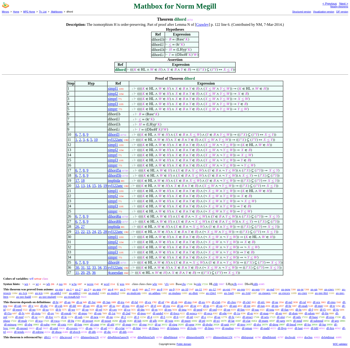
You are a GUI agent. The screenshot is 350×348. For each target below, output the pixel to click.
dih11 (47, 337)
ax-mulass (174, 293)
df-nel (288, 302)
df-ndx (297, 317)
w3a (74, 284)
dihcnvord (66, 337)
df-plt (122, 320)
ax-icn (39, 293)
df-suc (255, 309)
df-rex (316, 302)
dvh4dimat (327, 337)
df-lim (241, 309)
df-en (278, 313)
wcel (106, 284)
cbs (184, 284)
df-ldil (314, 328)
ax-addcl (56, 293)
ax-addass (154, 293)
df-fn (298, 309)
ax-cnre (302, 293)
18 (83, 180)
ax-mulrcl (113, 293)
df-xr (34, 317)
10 (96, 140)
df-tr (332, 306)
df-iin (275, 306)
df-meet (186, 320)
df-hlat (137, 328)
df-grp (335, 320)
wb (48, 284)
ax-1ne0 (229, 293)
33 (94, 267)
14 (88, 186)
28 (105, 232)
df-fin (325, 313)
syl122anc (115, 140)
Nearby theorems (339, 6)
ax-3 (86, 289)
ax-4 (110, 289)
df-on (227, 309)
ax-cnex (329, 289)
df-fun (285, 309)
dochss (308, 337)
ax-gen (97, 289)
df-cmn (94, 324)
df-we (71, 309)
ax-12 (212, 289)
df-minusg (10, 324)
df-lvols (191, 328)
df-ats (89, 328)
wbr (154, 284)
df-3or (92, 302)
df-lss (307, 324)
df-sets (265, 317)
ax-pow (285, 289)
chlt (215, 284)
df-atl (104, 328)
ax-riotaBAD (72, 296)
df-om (97, 313)
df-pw (166, 306)
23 (88, 232)
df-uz (217, 317)
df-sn (180, 306)
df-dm (141, 309)
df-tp (206, 306)
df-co (127, 309)
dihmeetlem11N (222, 337)
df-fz (231, 317)
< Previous (329, 3)
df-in (99, 306)
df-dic (107, 332)
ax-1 (69, 289)
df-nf (161, 302)
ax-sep (256, 289)
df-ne (275, 302)
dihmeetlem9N (195, 337)
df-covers (71, 328)
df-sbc (44, 306)
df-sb (174, 302)
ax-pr (300, 289)
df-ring (173, 324)
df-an (67, 302)
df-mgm (263, 320)
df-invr (241, 324)
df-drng (273, 324)
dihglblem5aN (146, 337)
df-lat (231, 320)
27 (83, 227)
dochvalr (290, 337)
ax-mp (59, 289)
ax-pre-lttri (321, 293)
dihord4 (113, 262)
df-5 (162, 317)
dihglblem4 (170, 337)
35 (105, 267)
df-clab (216, 302)
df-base (313, 317)
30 (77, 267)
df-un (86, 306)
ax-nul (270, 289)
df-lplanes (173, 328)
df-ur (158, 324)
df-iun (261, 306)
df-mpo (82, 313)
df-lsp (322, 324)
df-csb (59, 306)
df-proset (87, 320)
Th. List (43, 11)
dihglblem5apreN (118, 337)
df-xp (85, 309)
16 (99, 186)
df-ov (50, 313)
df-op (219, 306)
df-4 (149, 317)
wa (61, 284)
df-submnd (316, 320)
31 (83, 267)
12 (77, 186)
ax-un (313, 289)
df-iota (270, 309)
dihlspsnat (247, 337)
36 (94, 273)
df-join (169, 320)
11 (77, 273)
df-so (46, 309)
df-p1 (216, 320)
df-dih (123, 332)
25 (99, 232)
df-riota (35, 313)
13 (83, 186)
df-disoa (57, 332)
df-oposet (22, 328)
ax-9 (172, 289)
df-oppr (189, 324)
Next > (343, 3)
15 (94, 186)
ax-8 (159, 289)
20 (83, 273)
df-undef (158, 313)
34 (99, 267)
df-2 (123, 317)
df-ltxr (49, 317)
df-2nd (126, 313)
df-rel (99, 309)
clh (235, 284)
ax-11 (198, 289)
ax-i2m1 (211, 293)
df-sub (78, 317)
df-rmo (331, 302)
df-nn (109, 317)
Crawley (202, 25)
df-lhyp (282, 328)
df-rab (17, 306)
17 (77, 180)
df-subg (45, 324)
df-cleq (231, 302)
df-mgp (126, 324)
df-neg (94, 317)
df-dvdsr (207, 324)
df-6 (175, 317)
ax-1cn (23, 293)
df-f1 (323, 309)
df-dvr (257, 324)
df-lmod (291, 324)
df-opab (302, 306)
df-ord (213, 309)
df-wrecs (191, 313)
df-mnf (19, 317)
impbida (114, 180)
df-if (153, 306)
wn (26, 284)
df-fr (58, 309)
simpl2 (113, 94)
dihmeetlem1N (90, 337)
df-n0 (189, 317)
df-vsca (55, 320)
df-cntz (62, 324)
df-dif (72, 306)
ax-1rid (246, 293)
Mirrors (5, 11)
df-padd (264, 328)
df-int (247, 306)
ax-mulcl (93, 293)
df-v (30, 306)
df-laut (299, 328)
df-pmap (247, 328)
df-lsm (78, 324)
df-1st (111, 313)
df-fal (134, 302)
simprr (113, 109)
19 (105, 186)
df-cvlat (120, 328)
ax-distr (193, 293)
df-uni (233, 306)
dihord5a (114, 170)
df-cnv (113, 309)
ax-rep (241, 289)
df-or (79, 302)
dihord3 (113, 134)
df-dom (293, 313)
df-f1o (8, 313)
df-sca (39, 320)
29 (88, 273)
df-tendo (19, 332)
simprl (112, 99)
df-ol (39, 328)
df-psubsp (228, 328)
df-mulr (22, 320)
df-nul (140, 306)
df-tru (120, 302)
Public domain (184, 344)
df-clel (247, 302)
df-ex (148, 302)
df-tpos (141, 313)
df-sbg (28, 324)
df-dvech (75, 332)
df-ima (182, 309)
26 (77, 227)
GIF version (342, 11)
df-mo (188, 302)
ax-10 (185, 289)
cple (198, 284)
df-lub (138, 320)
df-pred (197, 309)
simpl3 (113, 104)
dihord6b (114, 221)
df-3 (136, 317)
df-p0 (202, 320)
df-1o (237, 313)
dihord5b (114, 175)
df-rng (143, 324)
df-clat (247, 320)
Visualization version (323, 11)
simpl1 (113, 88)
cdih (255, 284)
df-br (288, 306)
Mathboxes (56, 11)
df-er (250, 313)
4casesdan (115, 273)
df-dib (92, 332)
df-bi (55, 302)
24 (94, 232)
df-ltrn (330, 328)
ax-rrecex (284, 293)
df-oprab (66, 313)
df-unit (225, 324)
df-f (310, 309)
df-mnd (297, 320)
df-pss (125, 306)
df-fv (22, 313)
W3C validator (340, 344)
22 (83, 232)
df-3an (106, 302)
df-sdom (310, 313)
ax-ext (226, 289)
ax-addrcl (74, 293)
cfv (167, 284)
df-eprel (17, 309)
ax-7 (147, 289)
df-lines (209, 328)
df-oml (54, 328)
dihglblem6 (269, 337)
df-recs (208, 313)
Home (16, 11)
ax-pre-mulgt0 (47, 296)
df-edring (37, 332)
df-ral (302, 302)
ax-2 (77, 289)
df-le (64, 317)
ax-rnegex (264, 293)
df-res (168, 309)
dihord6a (114, 216)
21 (77, 232)
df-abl (110, 324)
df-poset (106, 320)
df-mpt (318, 306)
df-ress (330, 317)
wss (122, 284)
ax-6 (135, 289)
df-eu (201, 302)
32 (88, 267)
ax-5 (122, 289)
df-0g (71, 320)
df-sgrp (280, 320)
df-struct (247, 317)
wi (37, 284)
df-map (264, 313)
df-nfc (261, 302)
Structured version (301, 11)
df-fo (336, 309)
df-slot (281, 317)
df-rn (155, 309)
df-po (32, 309)
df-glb (153, 320)
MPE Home (29, 11)
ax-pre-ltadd (23, 296)
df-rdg (223, 313)
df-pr (193, 306)
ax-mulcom (134, 293)
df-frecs (174, 313)
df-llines (154, 328)
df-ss (112, 306)
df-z (203, 317)
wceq (90, 284)
